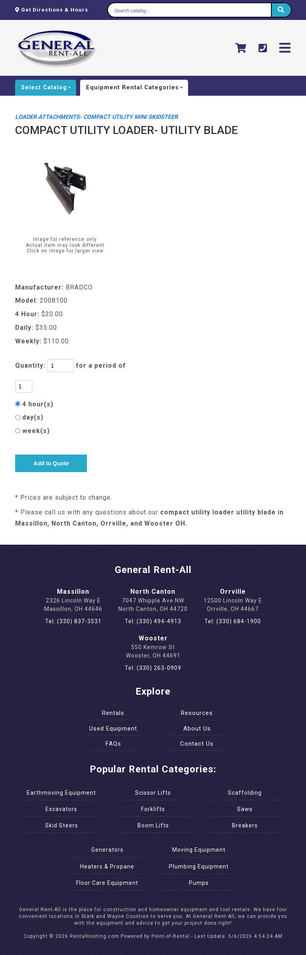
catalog (48, 88)
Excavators (61, 809)
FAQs (113, 743)
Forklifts (153, 809)
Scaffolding (245, 793)
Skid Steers (61, 825)
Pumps (199, 883)
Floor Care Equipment (107, 883)
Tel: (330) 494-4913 (153, 621)
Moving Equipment (199, 850)
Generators (107, 850)
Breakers (245, 825)
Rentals (113, 713)
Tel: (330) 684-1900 (232, 621)
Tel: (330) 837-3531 (73, 621)
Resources (197, 713)
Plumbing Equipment (199, 866)
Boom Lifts (153, 825)
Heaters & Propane (107, 866)
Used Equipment (113, 728)
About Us (197, 728)
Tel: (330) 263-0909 (153, 668)
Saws (245, 809)
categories (137, 88)
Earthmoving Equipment (61, 793)
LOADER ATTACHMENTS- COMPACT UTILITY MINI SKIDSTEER (96, 117)
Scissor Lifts (153, 793)
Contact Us (197, 743)
